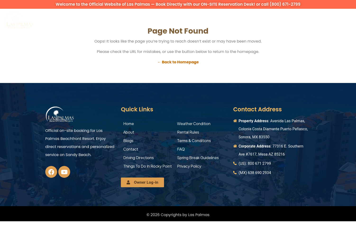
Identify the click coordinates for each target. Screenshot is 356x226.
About (50, 20)
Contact (130, 149)
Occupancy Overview (166, 20)
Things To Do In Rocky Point (147, 166)
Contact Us (278, 20)
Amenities (123, 20)
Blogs (128, 140)
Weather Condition (193, 123)
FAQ (181, 149)
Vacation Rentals (85, 20)
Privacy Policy (189, 166)
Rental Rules (188, 132)
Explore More (242, 20)
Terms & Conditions (194, 140)
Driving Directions (138, 157)
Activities (208, 20)
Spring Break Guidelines (198, 157)
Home (128, 123)
